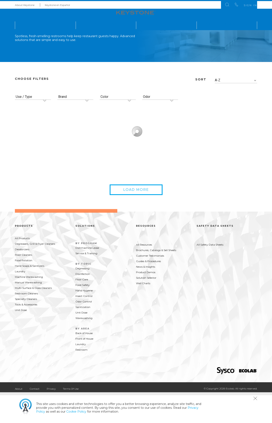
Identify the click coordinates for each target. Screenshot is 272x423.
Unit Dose (21, 337)
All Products (22, 266)
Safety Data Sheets (227, 23)
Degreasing (82, 296)
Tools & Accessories (26, 332)
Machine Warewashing (29, 304)
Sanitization (82, 334)
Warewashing (83, 345)
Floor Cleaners (23, 282)
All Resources (144, 272)
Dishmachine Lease (87, 275)
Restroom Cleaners (26, 321)
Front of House (84, 366)
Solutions (106, 23)
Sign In (244, 4)
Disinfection (82, 301)
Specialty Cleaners (26, 326)
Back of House (84, 361)
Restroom (81, 377)
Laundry (20, 299)
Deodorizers (22, 277)
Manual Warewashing (28, 310)
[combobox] (236, 108)
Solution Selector (146, 305)
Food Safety (82, 312)
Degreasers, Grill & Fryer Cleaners (35, 271)
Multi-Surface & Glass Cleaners (33, 315)
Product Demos (145, 300)
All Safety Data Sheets (210, 272)
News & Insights (145, 294)
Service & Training (86, 281)
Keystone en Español (57, 4)
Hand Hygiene (84, 318)
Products (45, 23)
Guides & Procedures (148, 289)
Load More (136, 217)
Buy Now (60, 198)
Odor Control (83, 329)
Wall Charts (143, 311)
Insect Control (83, 323)
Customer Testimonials (150, 283)
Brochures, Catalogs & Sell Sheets (156, 278)
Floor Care (81, 307)
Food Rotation (23, 288)
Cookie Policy (76, 411)
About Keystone (24, 4)
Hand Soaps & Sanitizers (29, 293)
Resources (166, 23)
